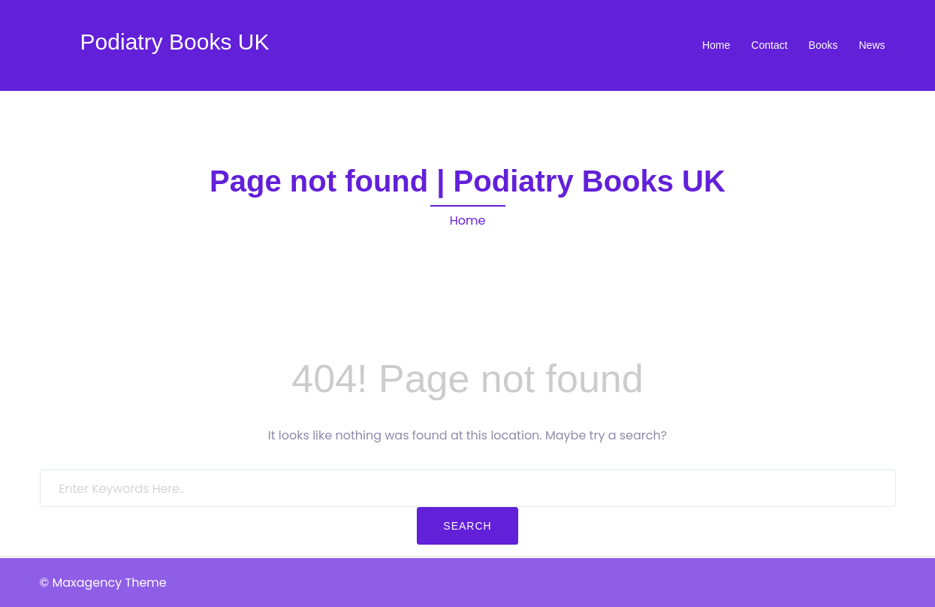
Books (823, 45)
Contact (769, 45)
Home (716, 45)
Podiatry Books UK (175, 41)
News (871, 45)
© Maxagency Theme (103, 582)
